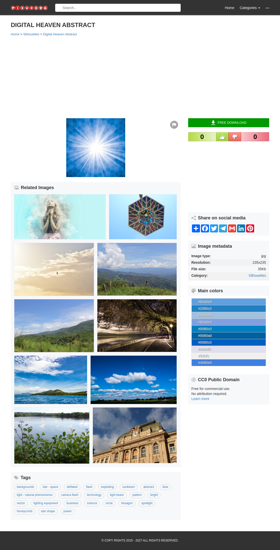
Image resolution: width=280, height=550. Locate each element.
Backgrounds (25, 487)
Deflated (72, 487)
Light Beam (117, 495)
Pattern (137, 495)
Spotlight (147, 503)
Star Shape (48, 511)
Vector (21, 503)
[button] (267, 8)
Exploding (107, 487)
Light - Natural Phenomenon (35, 495)
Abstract (148, 487)
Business (72, 503)
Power (67, 511)
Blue (165, 487)
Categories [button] (250, 8)
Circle (109, 503)
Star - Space (50, 487)
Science (92, 503)
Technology (94, 495)
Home (229, 8)
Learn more (200, 399)
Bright (154, 495)
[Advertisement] (140, 77)
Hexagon (127, 503)
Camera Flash (70, 495)
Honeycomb (24, 511)
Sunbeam (128, 487)
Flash (89, 487)
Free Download (228, 122)
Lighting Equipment (46, 503)
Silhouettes (257, 275)
